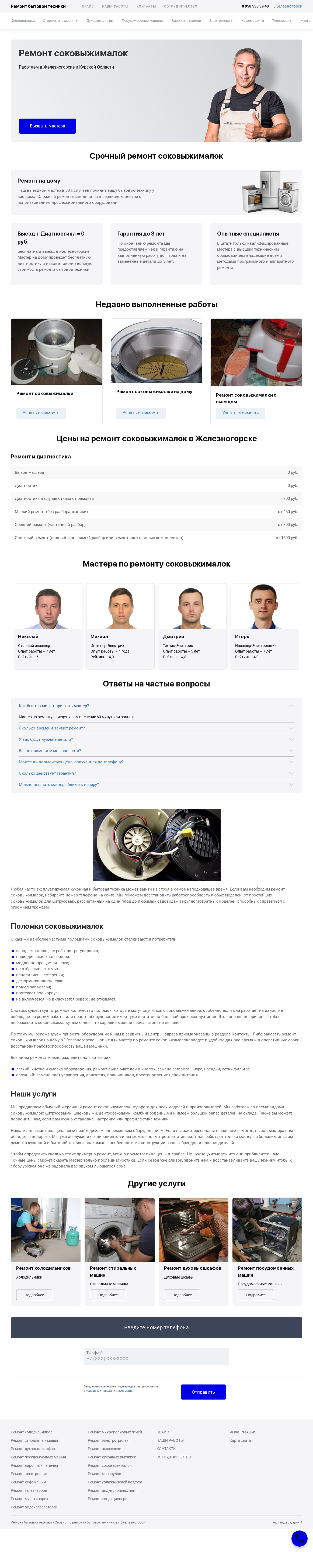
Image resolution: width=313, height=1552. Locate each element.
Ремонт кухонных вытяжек (112, 1457)
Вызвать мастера (47, 126)
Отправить (203, 1392)
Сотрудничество (180, 6)
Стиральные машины (60, 21)
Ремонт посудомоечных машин (38, 1457)
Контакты (146, 6)
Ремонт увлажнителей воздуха (115, 1482)
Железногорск (288, 6)
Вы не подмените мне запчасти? (50, 750)
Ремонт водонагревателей (34, 1507)
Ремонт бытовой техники (38, 6)
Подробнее (34, 1295)
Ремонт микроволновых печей (115, 1432)
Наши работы (115, 6)
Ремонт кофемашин (28, 1482)
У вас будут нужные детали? (46, 739)
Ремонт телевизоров (29, 1490)
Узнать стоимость (41, 412)
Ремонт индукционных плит (112, 1490)
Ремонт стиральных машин (35, 1440)
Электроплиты (221, 21)
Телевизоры (282, 21)
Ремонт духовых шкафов (33, 1449)
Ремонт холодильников (32, 1432)
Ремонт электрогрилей (108, 1440)
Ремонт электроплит (29, 1474)
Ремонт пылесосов (104, 1449)
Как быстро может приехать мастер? (54, 705)
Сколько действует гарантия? (47, 773)
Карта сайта (240, 1440)
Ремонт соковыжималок (110, 1465)
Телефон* (94, 1353)
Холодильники (23, 21)
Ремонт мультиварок (29, 1499)
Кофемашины (252, 21)
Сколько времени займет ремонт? (52, 728)
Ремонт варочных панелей (34, 1465)
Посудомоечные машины (143, 21)
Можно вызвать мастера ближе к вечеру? (59, 784)
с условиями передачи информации (108, 1391)
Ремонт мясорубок (104, 1474)
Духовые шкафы (99, 21)
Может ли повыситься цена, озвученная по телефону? (71, 762)
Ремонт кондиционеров (109, 1499)
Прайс (88, 6)
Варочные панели (186, 21)
